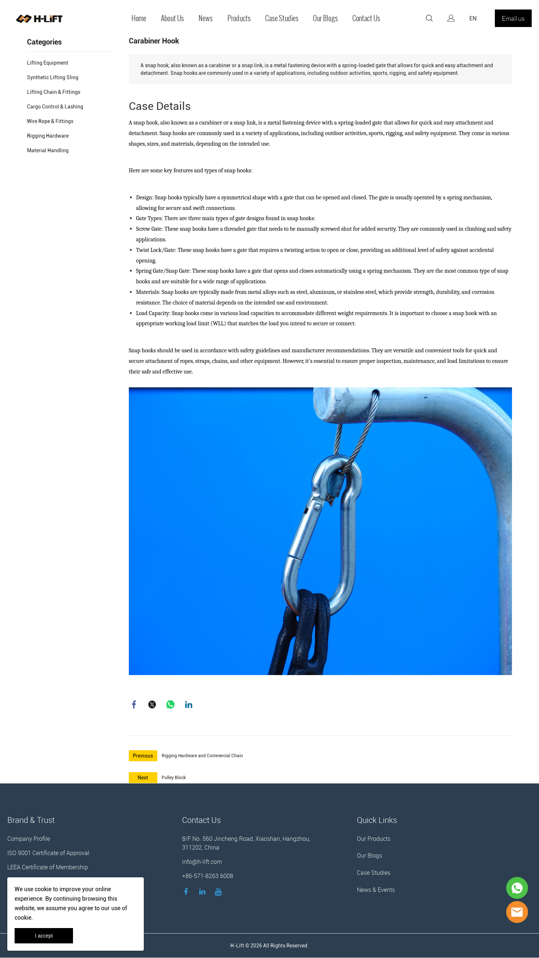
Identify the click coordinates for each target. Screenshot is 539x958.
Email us (513, 18)
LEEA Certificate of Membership (47, 867)
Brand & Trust (31, 820)
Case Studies (282, 18)
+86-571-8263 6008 (207, 876)
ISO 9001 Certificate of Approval (48, 853)
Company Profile (28, 839)
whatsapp (170, 704)
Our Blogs (325, 18)
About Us (172, 18)
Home (138, 18)
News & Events (376, 890)
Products (239, 18)
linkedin (189, 704)
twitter (152, 704)
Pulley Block (174, 778)
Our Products (373, 839)
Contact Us (366, 18)
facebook (134, 704)
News (206, 18)
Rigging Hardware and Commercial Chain (202, 756)
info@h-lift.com (202, 862)
